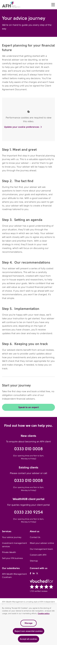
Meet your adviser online (42, 543)
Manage (28, 623)
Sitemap (34, 561)
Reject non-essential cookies (29, 631)
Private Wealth (9, 552)
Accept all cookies (28, 639)
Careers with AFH (38, 555)
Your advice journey (11, 537)
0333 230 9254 (28, 512)
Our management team (41, 549)
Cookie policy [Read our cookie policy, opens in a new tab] (44, 613)
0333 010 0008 (28, 448)
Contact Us (35, 537)
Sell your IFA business (12, 558)
